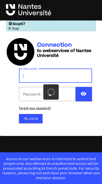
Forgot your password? (35, 108)
